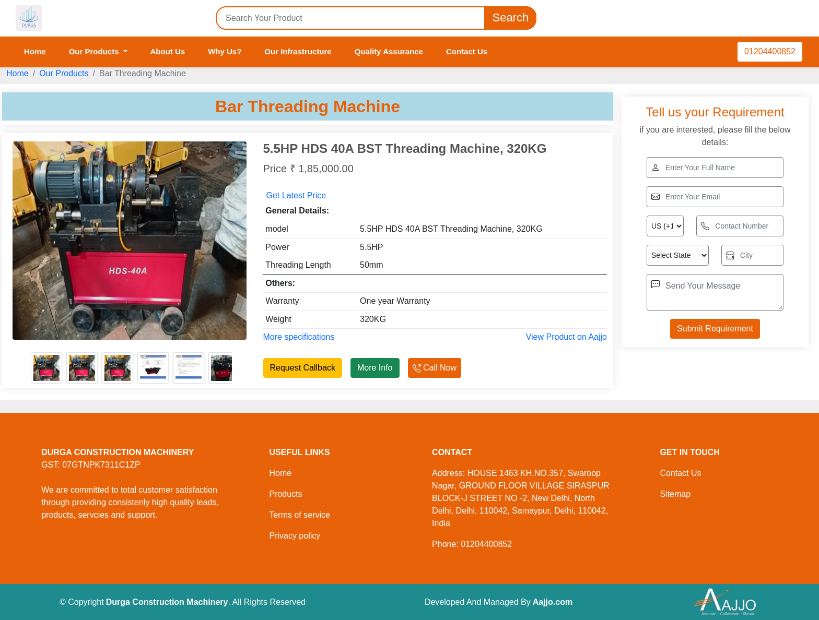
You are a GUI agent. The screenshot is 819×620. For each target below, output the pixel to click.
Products (285, 494)
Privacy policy (294, 535)
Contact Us (466, 51)
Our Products (63, 73)
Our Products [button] (95, 51)
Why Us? (224, 51)
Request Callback (302, 367)
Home (35, 51)
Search (510, 18)
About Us (167, 51)
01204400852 (769, 51)
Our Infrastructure (297, 51)
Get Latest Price (296, 195)
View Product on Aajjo (566, 336)
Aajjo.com (552, 602)
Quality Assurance (389, 51)
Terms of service (299, 514)
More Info (375, 367)
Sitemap (675, 494)
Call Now (435, 367)
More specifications (299, 336)
